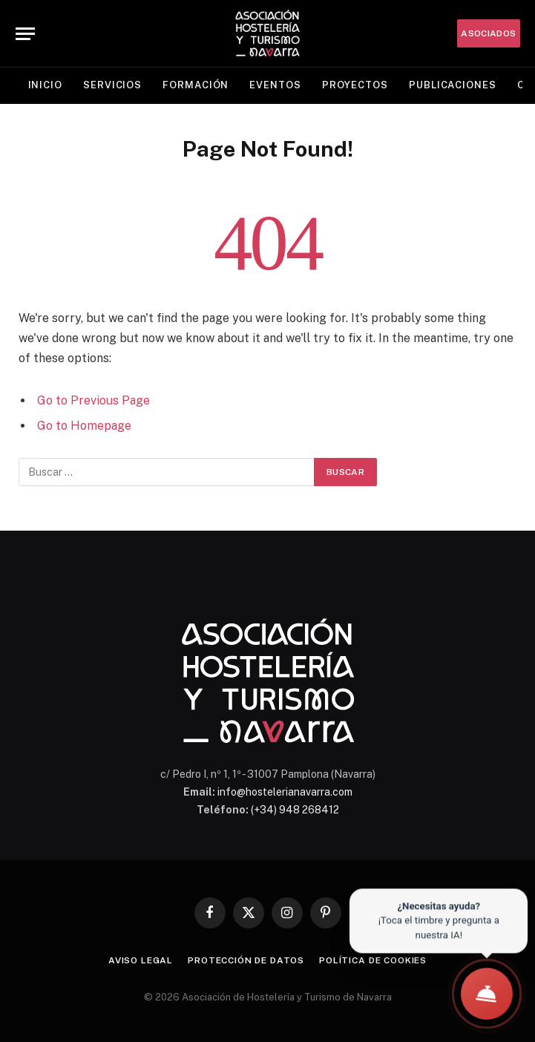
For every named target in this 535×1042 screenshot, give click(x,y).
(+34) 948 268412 (295, 810)
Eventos (275, 85)
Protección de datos (246, 960)
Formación (196, 85)
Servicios (112, 85)
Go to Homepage (84, 426)
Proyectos (355, 85)
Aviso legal (140, 960)
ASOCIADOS (488, 33)
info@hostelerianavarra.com (284, 792)
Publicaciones (452, 85)
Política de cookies (373, 960)
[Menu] (25, 33)
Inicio (45, 85)
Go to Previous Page (93, 400)
